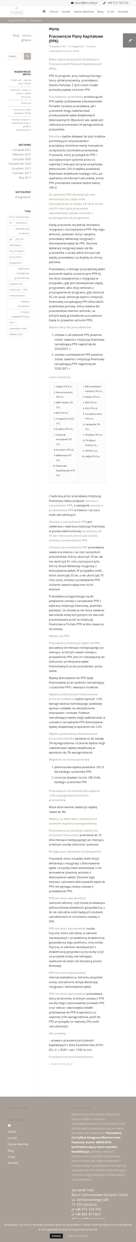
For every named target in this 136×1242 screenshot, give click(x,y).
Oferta (12, 1132)
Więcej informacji (78, 1235)
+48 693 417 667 (87, 1214)
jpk (10, 239)
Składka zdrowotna (23, 304)
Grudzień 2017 (21, 168)
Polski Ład (26, 103)
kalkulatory (15, 245)
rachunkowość (17, 295)
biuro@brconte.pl (83, 3)
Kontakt (13, 1163)
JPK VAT (20, 239)
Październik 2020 (19, 164)
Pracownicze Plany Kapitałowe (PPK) (76, 39)
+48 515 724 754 (117, 3)
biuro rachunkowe (19, 217)
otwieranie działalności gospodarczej (22, 273)
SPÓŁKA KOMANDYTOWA (20, 314)
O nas (11, 1157)
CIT (10, 222)
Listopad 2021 (21, 150)
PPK (26, 289)
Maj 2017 (25, 178)
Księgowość (78, 46)
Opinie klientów (18, 1144)
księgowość (15, 262)
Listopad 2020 (21, 159)
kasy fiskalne (16, 251)
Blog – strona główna (22, 37)
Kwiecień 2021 (21, 154)
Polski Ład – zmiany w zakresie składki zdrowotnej (20, 93)
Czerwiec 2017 (21, 173)
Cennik (12, 1138)
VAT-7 (12, 322)
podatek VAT (16, 283)
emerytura (21, 222)
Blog (11, 1150)
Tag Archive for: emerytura (25, 20)
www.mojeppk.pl (61, 1064)
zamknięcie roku (18, 328)
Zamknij (56, 1236)
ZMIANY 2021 (16, 334)
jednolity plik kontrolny (22, 231)
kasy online (15, 257)
